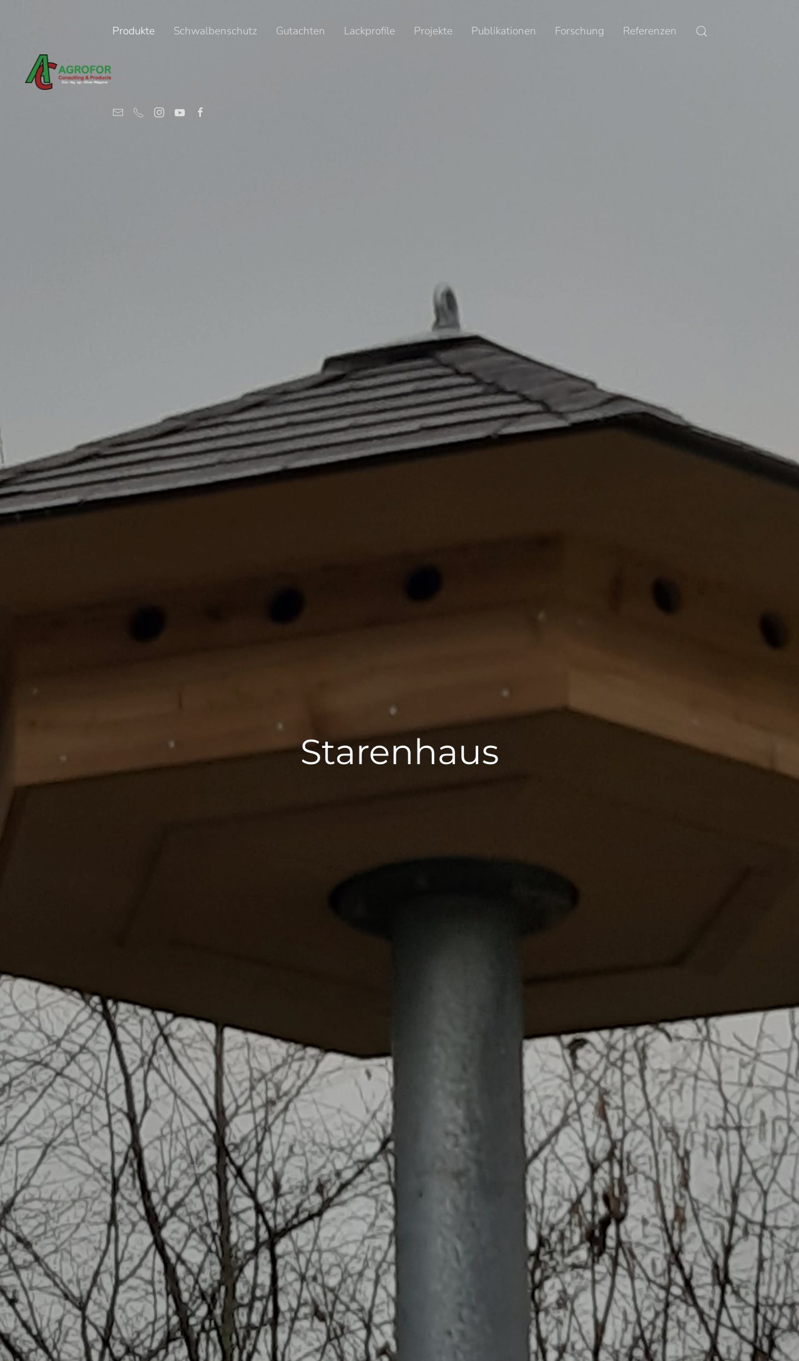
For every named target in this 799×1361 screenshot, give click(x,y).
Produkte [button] (133, 31)
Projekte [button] (433, 31)
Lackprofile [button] (369, 31)
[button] (701, 31)
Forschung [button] (579, 31)
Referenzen (650, 31)
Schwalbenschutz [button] (215, 31)
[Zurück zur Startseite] (68, 72)
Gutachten (300, 31)
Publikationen (503, 31)
